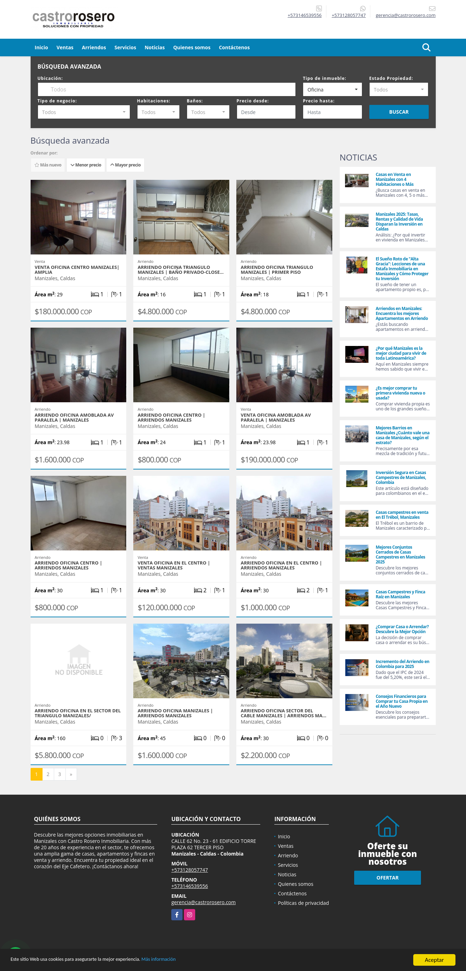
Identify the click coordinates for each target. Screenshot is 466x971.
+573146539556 (305, 15)
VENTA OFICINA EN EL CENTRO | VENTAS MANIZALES (174, 565)
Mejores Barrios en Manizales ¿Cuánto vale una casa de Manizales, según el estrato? (402, 435)
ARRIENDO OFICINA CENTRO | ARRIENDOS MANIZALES (171, 417)
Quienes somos (191, 47)
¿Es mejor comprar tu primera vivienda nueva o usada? (400, 393)
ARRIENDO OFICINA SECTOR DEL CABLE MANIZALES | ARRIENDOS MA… (283, 713)
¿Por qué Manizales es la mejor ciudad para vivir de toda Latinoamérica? (401, 353)
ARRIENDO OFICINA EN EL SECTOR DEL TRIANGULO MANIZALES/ (78, 713)
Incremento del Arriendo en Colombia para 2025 (402, 663)
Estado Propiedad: (391, 78)
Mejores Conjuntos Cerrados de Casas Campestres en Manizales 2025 (400, 554)
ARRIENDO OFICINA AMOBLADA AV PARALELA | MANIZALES (74, 417)
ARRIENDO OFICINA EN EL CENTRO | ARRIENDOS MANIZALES (281, 565)
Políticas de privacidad (303, 903)
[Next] (71, 774)
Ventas (65, 47)
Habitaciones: (154, 101)
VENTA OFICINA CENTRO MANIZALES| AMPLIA (77, 270)
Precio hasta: (318, 101)
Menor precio (85, 165)
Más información (187, 960)
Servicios (125, 47)
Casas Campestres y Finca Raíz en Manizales (400, 594)
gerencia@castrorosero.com (203, 902)
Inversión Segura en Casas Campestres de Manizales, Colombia (401, 477)
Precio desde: (253, 101)
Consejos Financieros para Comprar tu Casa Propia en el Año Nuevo (402, 701)
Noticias (155, 47)
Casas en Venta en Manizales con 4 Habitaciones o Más (395, 179)
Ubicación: (50, 78)
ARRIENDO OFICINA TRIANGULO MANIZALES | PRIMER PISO (277, 270)
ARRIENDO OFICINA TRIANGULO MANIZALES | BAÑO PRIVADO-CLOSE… (180, 270)
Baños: (195, 101)
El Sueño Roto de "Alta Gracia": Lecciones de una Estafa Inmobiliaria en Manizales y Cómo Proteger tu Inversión (402, 269)
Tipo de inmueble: (324, 78)
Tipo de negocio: (57, 101)
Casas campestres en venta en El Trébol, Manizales (402, 514)
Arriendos (94, 47)
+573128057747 (349, 15)
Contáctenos (234, 47)
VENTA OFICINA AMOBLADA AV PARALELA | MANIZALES (276, 417)
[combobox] (332, 89)
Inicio (41, 47)
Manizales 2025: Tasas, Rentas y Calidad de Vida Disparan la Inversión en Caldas (399, 221)
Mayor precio (125, 165)
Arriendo (288, 855)
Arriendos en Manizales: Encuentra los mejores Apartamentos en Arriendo (402, 313)
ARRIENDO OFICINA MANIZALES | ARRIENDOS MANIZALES (175, 713)
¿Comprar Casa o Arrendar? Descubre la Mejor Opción (402, 629)
